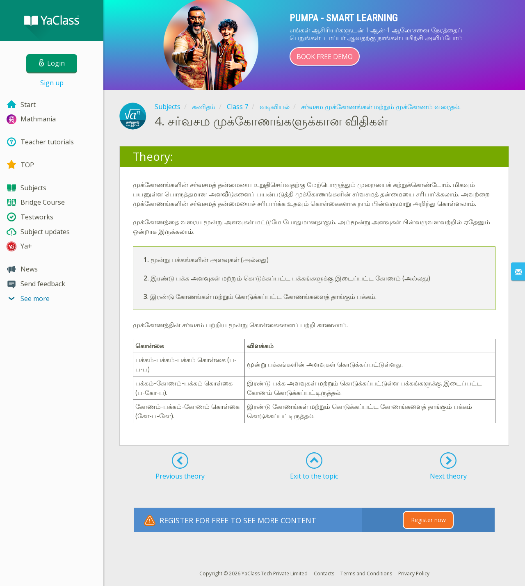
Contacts (324, 573)
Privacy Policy (413, 573)
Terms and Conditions (366, 573)
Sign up (52, 83)
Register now (428, 520)
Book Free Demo (325, 56)
